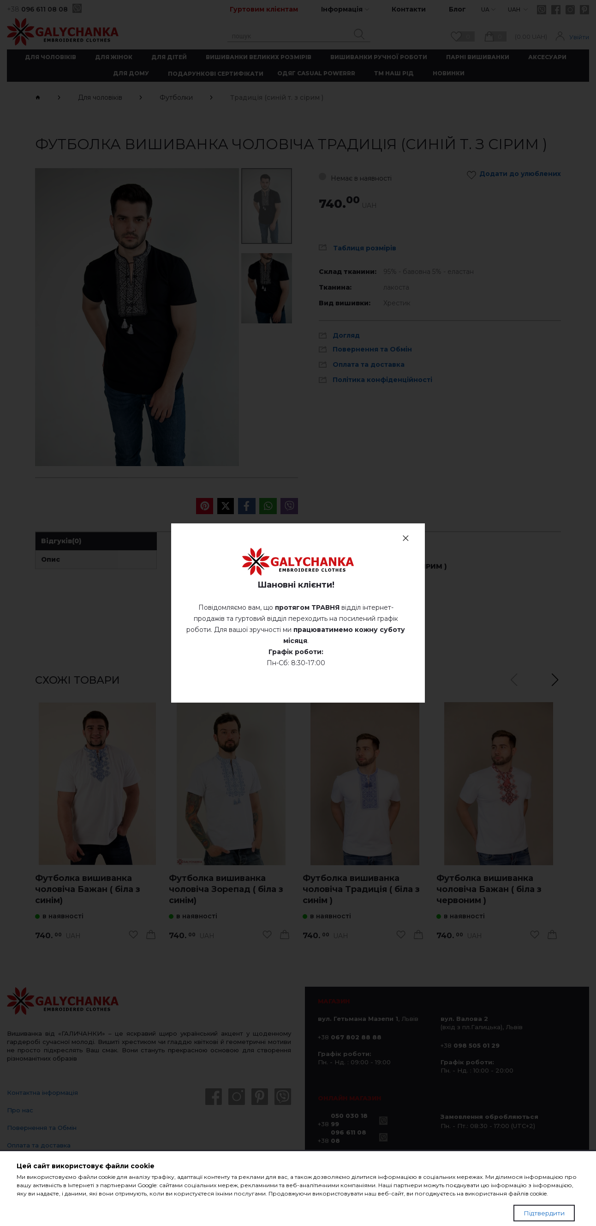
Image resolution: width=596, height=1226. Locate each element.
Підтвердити (544, 1213)
